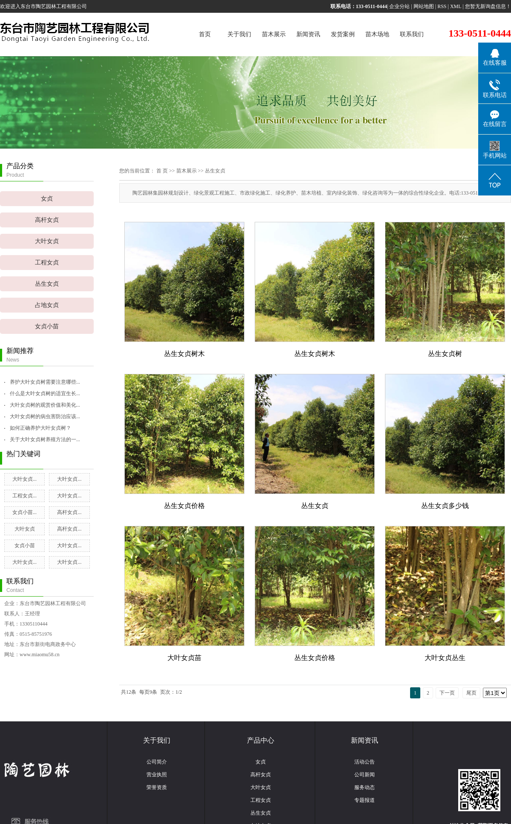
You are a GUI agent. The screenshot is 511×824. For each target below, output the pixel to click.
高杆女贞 (47, 220)
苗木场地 (377, 34)
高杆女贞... (69, 512)
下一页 (447, 693)
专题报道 (364, 800)
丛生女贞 (47, 284)
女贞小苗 (47, 326)
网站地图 (423, 6)
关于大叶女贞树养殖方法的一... (45, 439)
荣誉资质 (156, 787)
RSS (441, 6)
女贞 (47, 198)
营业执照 (156, 775)
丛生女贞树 (445, 353)
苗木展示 (274, 34)
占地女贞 (47, 305)
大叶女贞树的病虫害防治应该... (45, 416)
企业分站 (399, 6)
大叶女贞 (47, 241)
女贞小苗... (24, 512)
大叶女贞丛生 (445, 657)
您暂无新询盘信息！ (488, 6)
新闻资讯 (308, 34)
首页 (205, 34)
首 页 (162, 171)
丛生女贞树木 (184, 353)
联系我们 (412, 34)
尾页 (471, 693)
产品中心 (260, 740)
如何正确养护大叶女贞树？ (40, 428)
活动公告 (364, 762)
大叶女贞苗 (184, 657)
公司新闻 (364, 775)
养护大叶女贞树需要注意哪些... (45, 382)
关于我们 (239, 34)
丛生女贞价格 (184, 505)
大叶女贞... (24, 479)
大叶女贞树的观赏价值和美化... (45, 405)
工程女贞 (47, 262)
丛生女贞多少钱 (445, 505)
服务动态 (364, 787)
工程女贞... (24, 496)
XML (456, 6)
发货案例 (343, 34)
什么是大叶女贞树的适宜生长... (45, 393)
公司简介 (156, 762)
